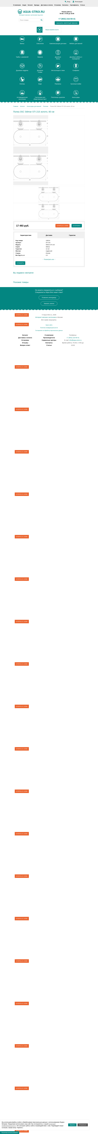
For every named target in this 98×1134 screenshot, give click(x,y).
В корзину (76, 226)
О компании (17, 5)
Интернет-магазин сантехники (45, 317)
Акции (24, 5)
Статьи (82, 5)
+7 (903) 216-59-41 (67, 19)
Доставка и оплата (47, 5)
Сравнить (20, 263)
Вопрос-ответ (25, 345)
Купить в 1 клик (62, 226)
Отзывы (25, 343)
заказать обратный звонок (67, 23)
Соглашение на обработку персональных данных (49, 330)
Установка (57, 5)
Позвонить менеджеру (49, 297)
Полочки (45, 106)
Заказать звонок (49, 303)
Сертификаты (74, 5)
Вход (68, 1)
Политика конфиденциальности (49, 328)
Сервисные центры (49, 340)
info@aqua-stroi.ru (75, 340)
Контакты (65, 5)
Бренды (36, 5)
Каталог (30, 5)
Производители (49, 338)
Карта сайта (49, 325)
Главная (15, 106)
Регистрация (78, 1)
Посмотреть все (49, 259)
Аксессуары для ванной (34, 106)
